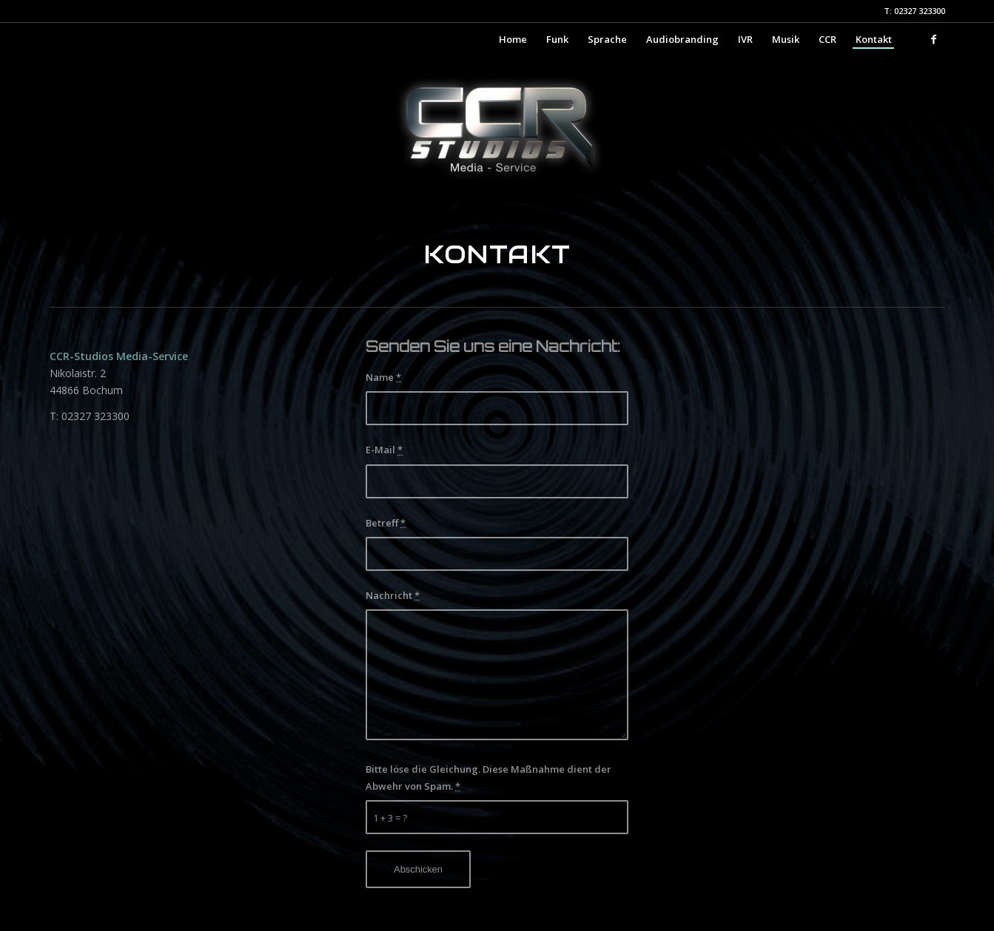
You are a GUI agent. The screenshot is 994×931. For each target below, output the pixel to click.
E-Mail (384, 449)
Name (383, 377)
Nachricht (393, 595)
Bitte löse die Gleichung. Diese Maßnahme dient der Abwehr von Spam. (488, 777)
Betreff (386, 522)
